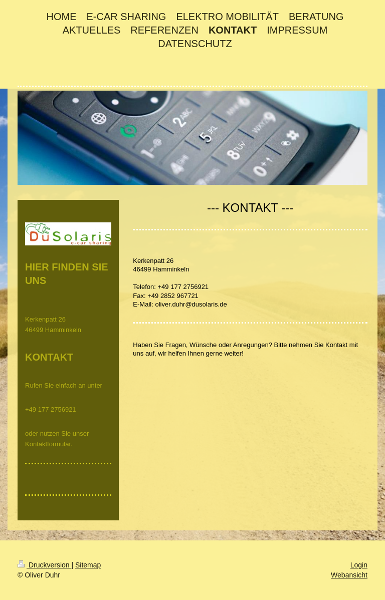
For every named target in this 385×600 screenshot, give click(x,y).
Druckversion (44, 565)
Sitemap (88, 565)
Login (358, 565)
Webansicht (349, 575)
